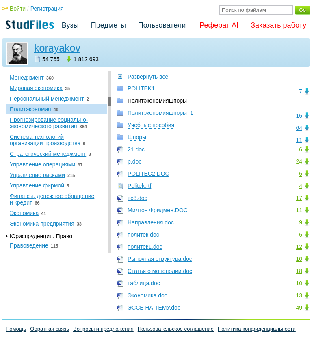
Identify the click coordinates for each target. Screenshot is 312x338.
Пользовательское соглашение (176, 329)
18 (299, 271)
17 (299, 198)
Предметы (108, 25)
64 (299, 128)
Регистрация (47, 8)
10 (299, 259)
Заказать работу (278, 25)
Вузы (70, 25)
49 (299, 307)
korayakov (57, 48)
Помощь (16, 329)
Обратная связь (49, 329)
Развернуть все (148, 76)
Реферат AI (218, 25)
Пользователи (162, 25)
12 (299, 246)
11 (299, 140)
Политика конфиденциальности (257, 329)
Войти (18, 8)
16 (299, 115)
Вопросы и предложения (103, 329)
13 (299, 295)
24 (299, 161)
